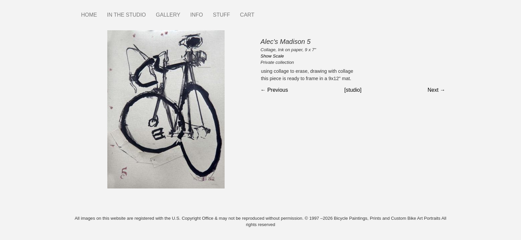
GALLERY (168, 15)
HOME (89, 15)
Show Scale (272, 56)
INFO (196, 15)
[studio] (353, 90)
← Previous (274, 90)
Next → (436, 90)
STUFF (221, 15)
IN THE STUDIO (126, 15)
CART (247, 15)
